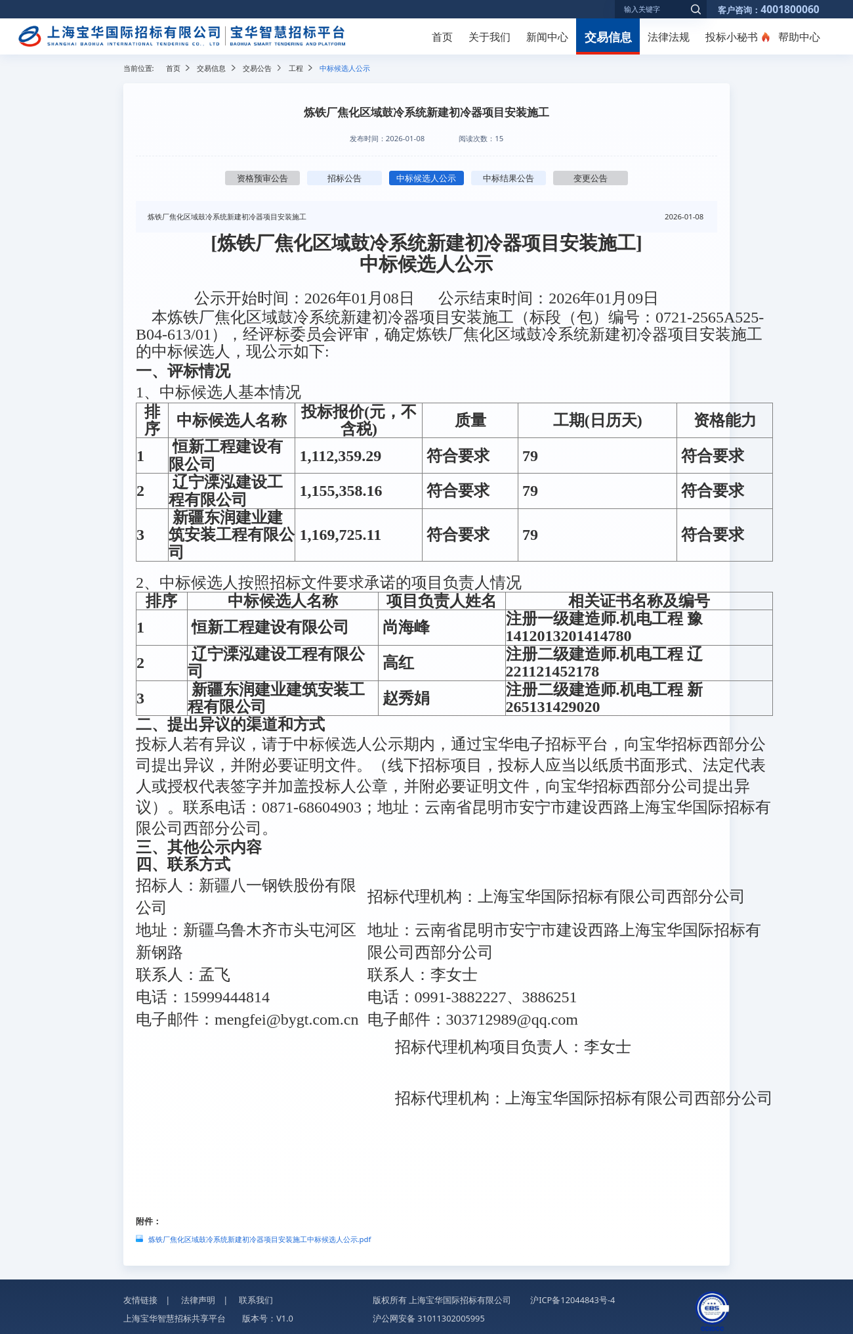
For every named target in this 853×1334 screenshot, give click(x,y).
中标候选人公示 (426, 178)
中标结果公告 (508, 178)
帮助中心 (799, 37)
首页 (442, 37)
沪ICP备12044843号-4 (572, 1297)
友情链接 (140, 1297)
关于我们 (489, 37)
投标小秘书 (731, 37)
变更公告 (590, 178)
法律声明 (198, 1297)
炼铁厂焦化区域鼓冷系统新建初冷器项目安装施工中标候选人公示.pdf (259, 1236)
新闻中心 (547, 37)
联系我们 (256, 1297)
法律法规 (669, 37)
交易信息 (608, 36)
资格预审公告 (262, 178)
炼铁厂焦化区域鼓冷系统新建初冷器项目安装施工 (227, 216)
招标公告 (344, 178)
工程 (296, 68)
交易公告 (257, 68)
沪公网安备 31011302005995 (429, 1316)
